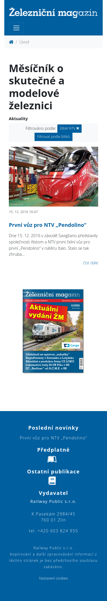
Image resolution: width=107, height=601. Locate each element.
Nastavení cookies (53, 578)
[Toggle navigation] (16, 28)
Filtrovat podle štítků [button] (53, 136)
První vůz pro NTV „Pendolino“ (47, 224)
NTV (69, 128)
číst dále (90, 262)
